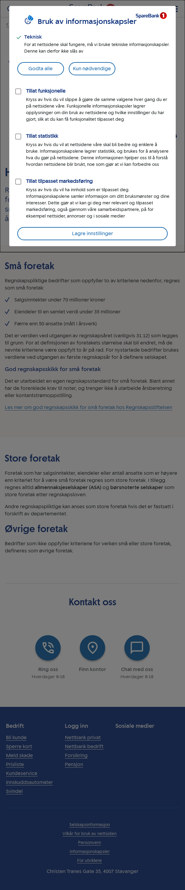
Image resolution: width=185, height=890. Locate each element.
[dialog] (92, 126)
